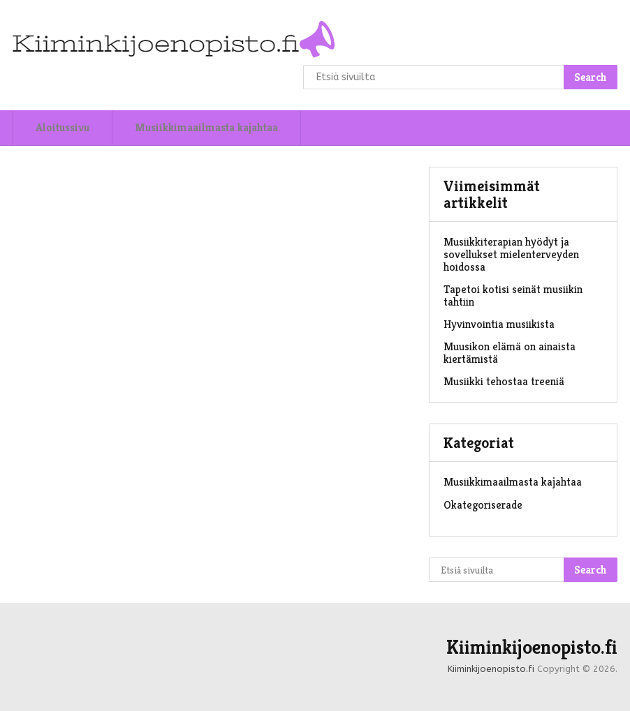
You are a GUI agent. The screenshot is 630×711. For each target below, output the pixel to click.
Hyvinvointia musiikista (499, 324)
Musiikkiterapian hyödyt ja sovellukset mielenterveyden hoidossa (511, 254)
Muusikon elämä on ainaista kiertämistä (510, 352)
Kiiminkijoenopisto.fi (531, 647)
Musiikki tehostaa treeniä (504, 381)
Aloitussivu (62, 127)
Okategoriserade (483, 504)
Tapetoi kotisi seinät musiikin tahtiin (513, 295)
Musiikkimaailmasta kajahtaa (206, 127)
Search (590, 77)
